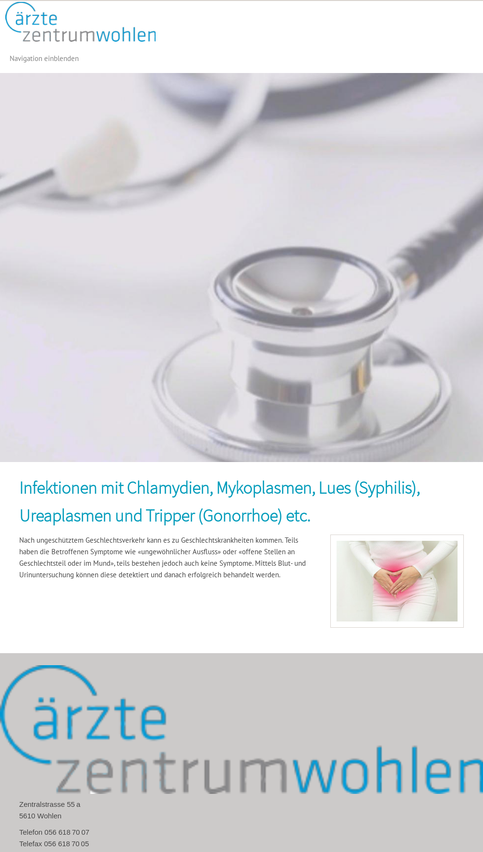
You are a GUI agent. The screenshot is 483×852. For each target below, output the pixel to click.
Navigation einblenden (44, 58)
